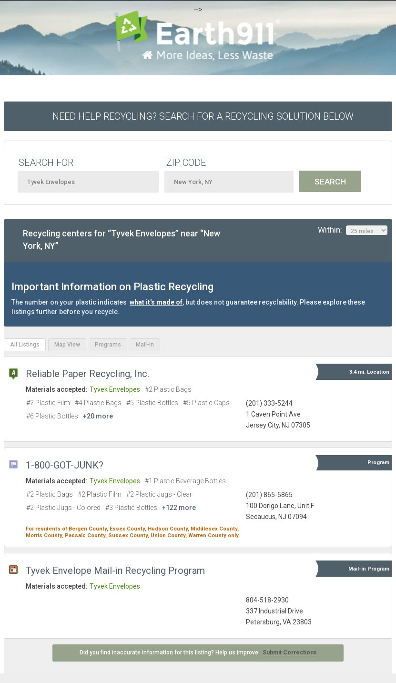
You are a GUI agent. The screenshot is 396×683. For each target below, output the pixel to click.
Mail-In (145, 344)
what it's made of (156, 302)
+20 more (98, 416)
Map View (67, 344)
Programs (108, 344)
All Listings (25, 344)
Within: (352, 230)
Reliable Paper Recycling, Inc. (87, 373)
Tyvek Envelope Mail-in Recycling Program (115, 570)
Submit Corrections (290, 652)
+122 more (179, 507)
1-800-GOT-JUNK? (64, 465)
